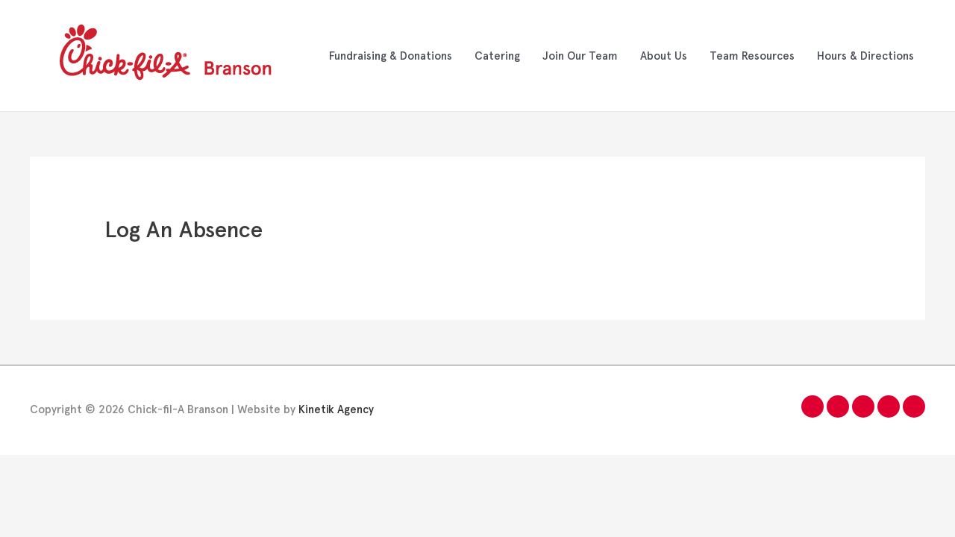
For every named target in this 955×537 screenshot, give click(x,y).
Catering (497, 56)
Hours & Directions (865, 56)
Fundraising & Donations (390, 56)
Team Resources (752, 56)
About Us (663, 56)
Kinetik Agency (336, 409)
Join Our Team (580, 56)
